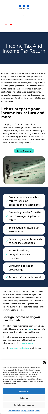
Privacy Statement (27, 411)
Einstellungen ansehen (24, 405)
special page (26, 343)
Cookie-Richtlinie (14, 411)
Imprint (37, 411)
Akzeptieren (24, 391)
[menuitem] (6, 24)
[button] (44, 363)
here (31, 328)
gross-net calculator (20, 348)
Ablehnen (24, 398)
